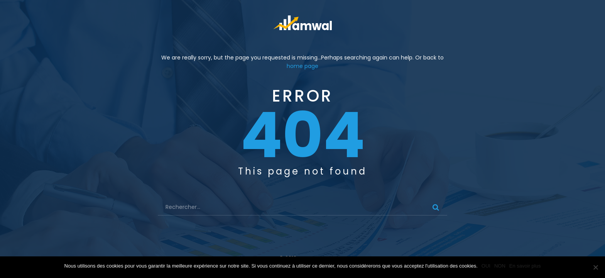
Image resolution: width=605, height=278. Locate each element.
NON (499, 266)
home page (302, 66)
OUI (486, 266)
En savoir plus (525, 266)
